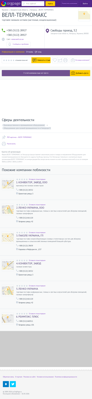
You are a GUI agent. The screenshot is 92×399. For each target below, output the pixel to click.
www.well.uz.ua (17, 39)
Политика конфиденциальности (66, 377)
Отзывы (29, 51)
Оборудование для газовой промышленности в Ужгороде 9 (27, 128)
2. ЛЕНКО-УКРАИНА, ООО (30, 207)
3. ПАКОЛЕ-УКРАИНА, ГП (29, 235)
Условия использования (45, 377)
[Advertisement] (46, 97)
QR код (38, 51)
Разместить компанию (69, 3)
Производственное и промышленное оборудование (24, 125)
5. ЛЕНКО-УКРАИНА (27, 289)
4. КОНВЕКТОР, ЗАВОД (28, 263)
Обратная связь (8, 377)
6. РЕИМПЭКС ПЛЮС (27, 316)
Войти (85, 3)
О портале (18, 377)
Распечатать (9, 144)
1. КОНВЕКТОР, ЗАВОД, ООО (31, 182)
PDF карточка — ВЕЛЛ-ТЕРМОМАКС (17, 137)
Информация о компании (13, 51)
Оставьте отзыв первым (37, 179)
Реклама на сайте (29, 377)
